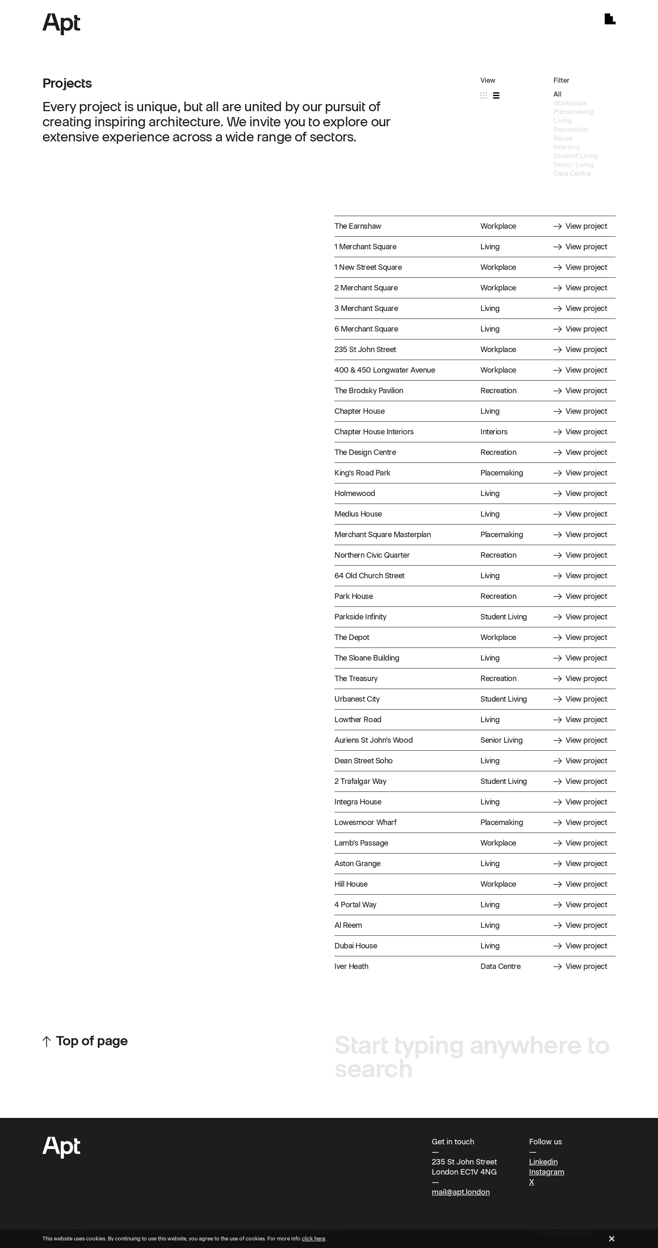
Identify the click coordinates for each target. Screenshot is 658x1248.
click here (313, 1238)
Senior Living (574, 165)
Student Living (576, 156)
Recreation (571, 129)
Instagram (546, 1172)
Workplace (570, 103)
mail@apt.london (461, 1192)
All (557, 94)
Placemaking (574, 112)
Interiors (567, 147)
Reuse (563, 138)
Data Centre (572, 174)
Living (563, 121)
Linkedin (543, 1162)
